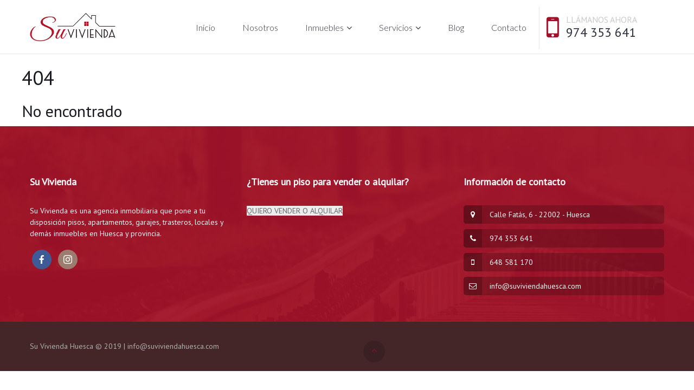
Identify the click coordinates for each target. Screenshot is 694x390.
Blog (456, 27)
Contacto (508, 27)
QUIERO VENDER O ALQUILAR (295, 211)
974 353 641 (601, 32)
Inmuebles (324, 27)
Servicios (396, 27)
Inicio (205, 27)
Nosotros (260, 27)
